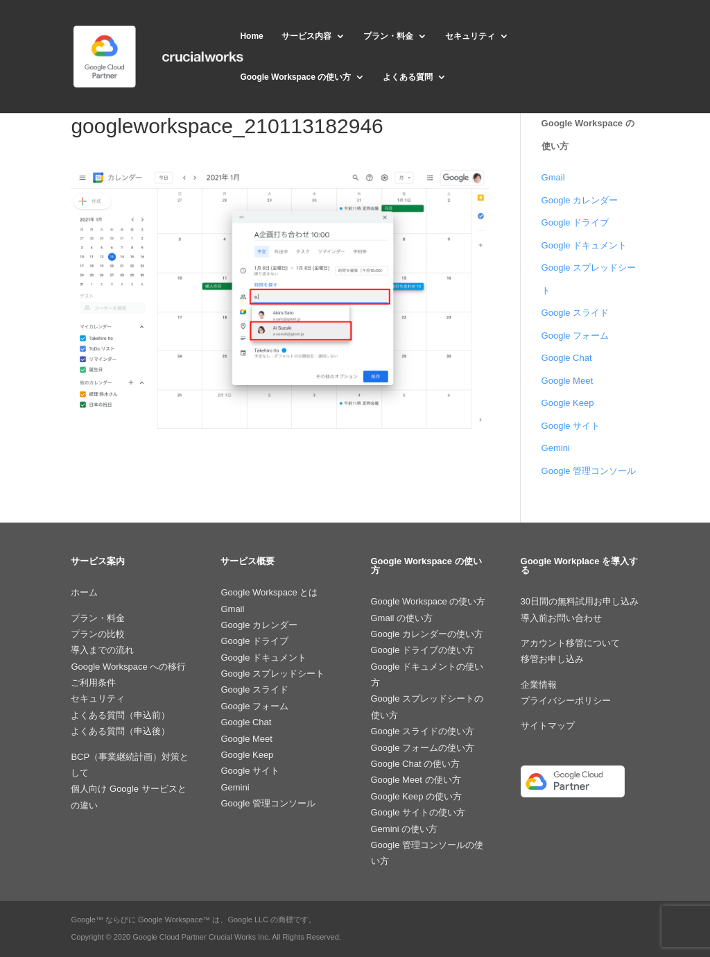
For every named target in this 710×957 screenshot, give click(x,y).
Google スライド (575, 312)
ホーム (84, 592)
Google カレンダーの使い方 (427, 634)
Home (251, 36)
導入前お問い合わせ (561, 618)
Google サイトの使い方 (418, 812)
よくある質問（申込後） (120, 731)
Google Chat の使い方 (415, 764)
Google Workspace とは (269, 592)
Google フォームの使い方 (423, 748)
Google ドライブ (575, 222)
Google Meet (567, 380)
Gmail (553, 177)
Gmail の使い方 (402, 618)
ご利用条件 (93, 682)
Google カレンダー (580, 200)
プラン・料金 (388, 36)
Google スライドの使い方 (423, 731)
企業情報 (539, 684)
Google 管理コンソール (589, 471)
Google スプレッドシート (272, 673)
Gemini (556, 448)
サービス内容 (306, 36)
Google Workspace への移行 (128, 666)
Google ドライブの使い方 (423, 650)
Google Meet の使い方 (416, 779)
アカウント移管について (570, 643)
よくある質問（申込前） (120, 715)
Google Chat (567, 358)
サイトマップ (548, 725)
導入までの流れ (102, 650)
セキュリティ (470, 36)
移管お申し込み (552, 659)
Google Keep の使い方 (416, 796)
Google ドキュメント (584, 245)
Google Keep (568, 403)
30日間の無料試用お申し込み (580, 601)
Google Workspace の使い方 (295, 77)
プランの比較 (98, 634)
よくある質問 (408, 77)
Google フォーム (575, 335)
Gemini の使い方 (404, 829)
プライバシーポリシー (566, 700)
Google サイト (571, 426)
